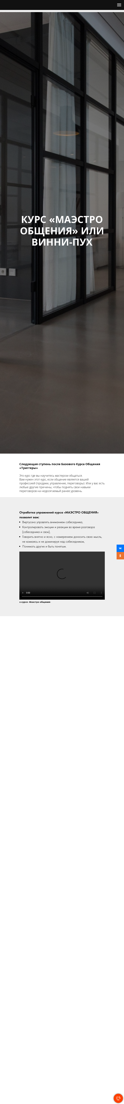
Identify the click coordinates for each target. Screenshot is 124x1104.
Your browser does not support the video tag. (62, 576)
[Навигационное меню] (119, 5)
